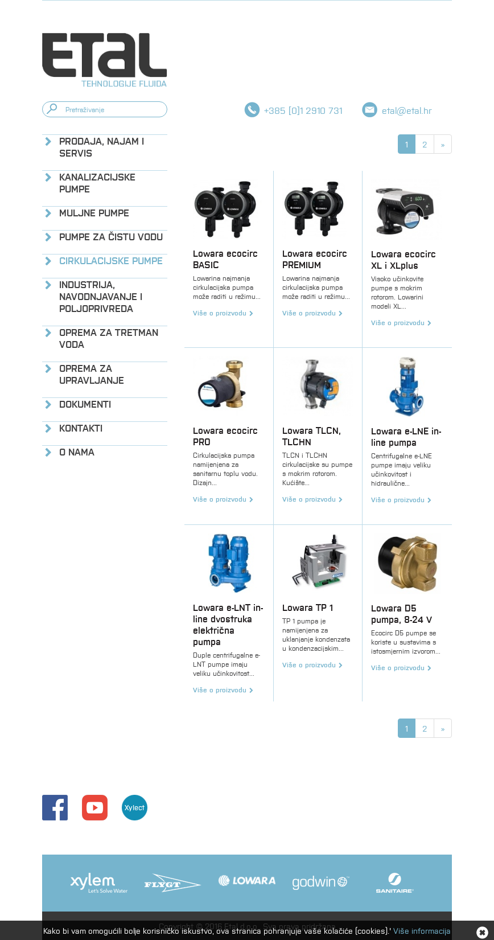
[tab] (104, 147)
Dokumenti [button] (85, 404)
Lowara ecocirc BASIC (225, 258)
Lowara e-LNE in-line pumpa (406, 436)
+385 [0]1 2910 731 (303, 110)
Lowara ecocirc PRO (225, 436)
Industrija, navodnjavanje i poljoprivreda (100, 296)
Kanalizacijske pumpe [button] (97, 183)
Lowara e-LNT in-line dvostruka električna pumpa (228, 624)
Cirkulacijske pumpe (111, 260)
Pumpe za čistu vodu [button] (111, 237)
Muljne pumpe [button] (94, 213)
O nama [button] (76, 452)
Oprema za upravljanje (91, 374)
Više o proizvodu (219, 312)
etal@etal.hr (407, 110)
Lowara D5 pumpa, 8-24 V (401, 613)
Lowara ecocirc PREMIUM (314, 258)
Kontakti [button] (80, 428)
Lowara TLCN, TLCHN (311, 436)
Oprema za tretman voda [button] (108, 338)
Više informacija (422, 930)
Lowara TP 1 (307, 607)
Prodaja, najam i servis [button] (101, 147)
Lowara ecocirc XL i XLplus (403, 259)
